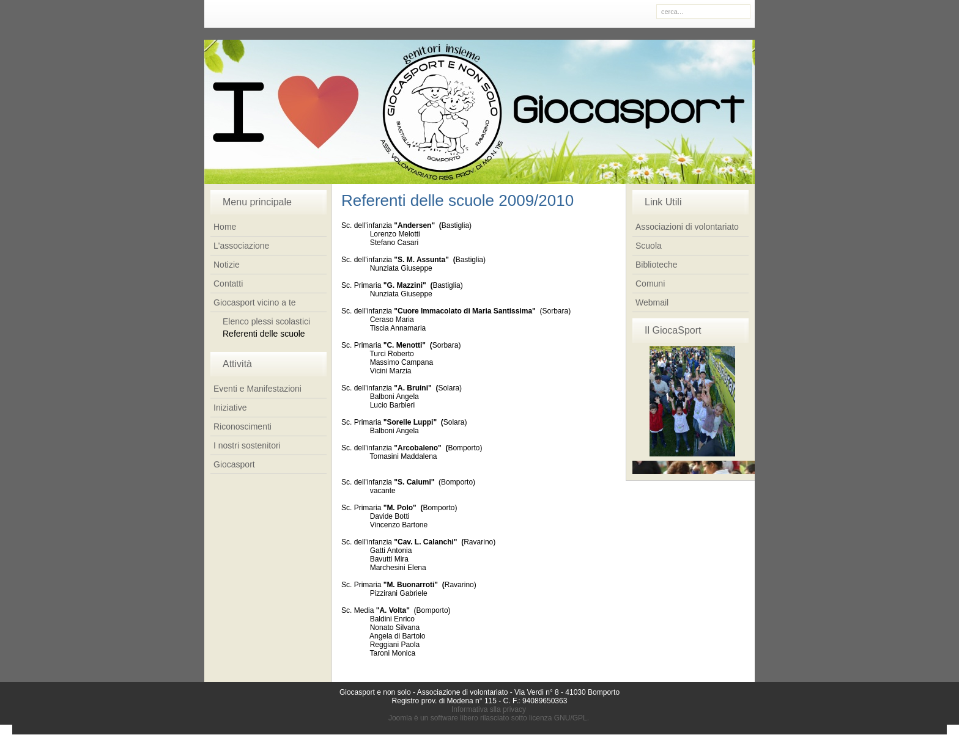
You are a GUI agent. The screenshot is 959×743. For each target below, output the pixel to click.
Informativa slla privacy (488, 709)
